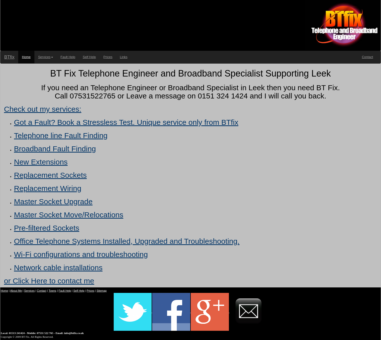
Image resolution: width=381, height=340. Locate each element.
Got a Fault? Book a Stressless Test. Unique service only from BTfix (126, 122)
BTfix (9, 57)
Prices (107, 57)
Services (45, 57)
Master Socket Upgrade (53, 201)
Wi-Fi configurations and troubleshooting (81, 254)
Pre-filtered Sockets (46, 228)
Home (26, 57)
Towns (52, 290)
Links (123, 57)
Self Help (89, 57)
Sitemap (101, 290)
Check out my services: (42, 109)
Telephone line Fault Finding (60, 135)
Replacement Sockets (50, 175)
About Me (16, 290)
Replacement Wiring (47, 188)
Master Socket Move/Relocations (68, 215)
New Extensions (41, 162)
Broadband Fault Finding (55, 149)
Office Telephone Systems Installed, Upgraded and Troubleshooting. (126, 241)
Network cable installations (58, 267)
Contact (367, 57)
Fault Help (68, 57)
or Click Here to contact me (49, 281)
